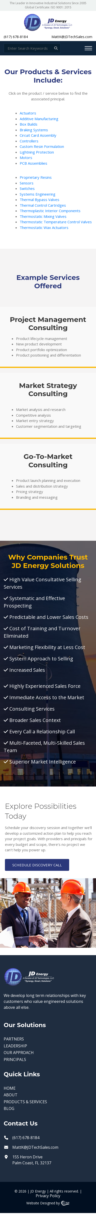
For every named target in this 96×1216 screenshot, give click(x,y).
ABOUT (10, 1095)
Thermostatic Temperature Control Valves (56, 221)
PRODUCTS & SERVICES (25, 1102)
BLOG (9, 1108)
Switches (27, 188)
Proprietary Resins (36, 177)
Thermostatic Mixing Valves (43, 216)
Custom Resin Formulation (42, 146)
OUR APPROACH (19, 1052)
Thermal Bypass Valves (39, 199)
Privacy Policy (48, 1195)
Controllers (29, 140)
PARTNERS (14, 1039)
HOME (10, 1088)
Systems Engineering (37, 194)
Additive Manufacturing (39, 118)
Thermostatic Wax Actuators (44, 227)
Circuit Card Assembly (38, 135)
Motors (26, 157)
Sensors (26, 182)
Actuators (28, 113)
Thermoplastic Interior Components (50, 210)
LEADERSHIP (15, 1046)
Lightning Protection (37, 152)
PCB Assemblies (33, 163)
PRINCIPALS (15, 1059)
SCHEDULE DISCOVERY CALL (37, 864)
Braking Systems (34, 129)
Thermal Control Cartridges (43, 205)
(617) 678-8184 (16, 37)
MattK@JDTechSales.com (71, 37)
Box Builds (28, 124)
